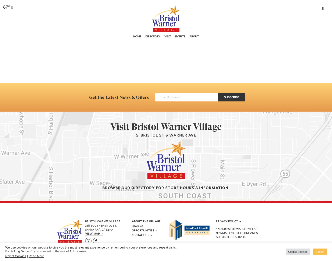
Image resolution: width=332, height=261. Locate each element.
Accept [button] (320, 251)
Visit (167, 37)
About (194, 37)
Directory (152, 37)
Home (137, 37)
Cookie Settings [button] (297, 251)
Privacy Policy (227, 221)
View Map (92, 234)
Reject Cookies (15, 256)
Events (180, 37)
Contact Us (140, 235)
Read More (36, 256)
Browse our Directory (128, 188)
